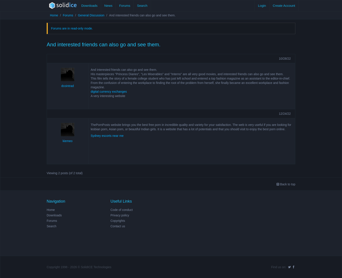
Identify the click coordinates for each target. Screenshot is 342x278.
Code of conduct (122, 210)
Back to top (286, 184)
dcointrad (67, 86)
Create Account (284, 5)
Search (142, 5)
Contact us (118, 226)
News (108, 5)
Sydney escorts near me (107, 135)
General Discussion (91, 15)
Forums (124, 5)
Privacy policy (120, 215)
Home (54, 15)
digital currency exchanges (109, 91)
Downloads (89, 5)
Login (262, 5)
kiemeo (67, 141)
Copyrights (118, 220)
